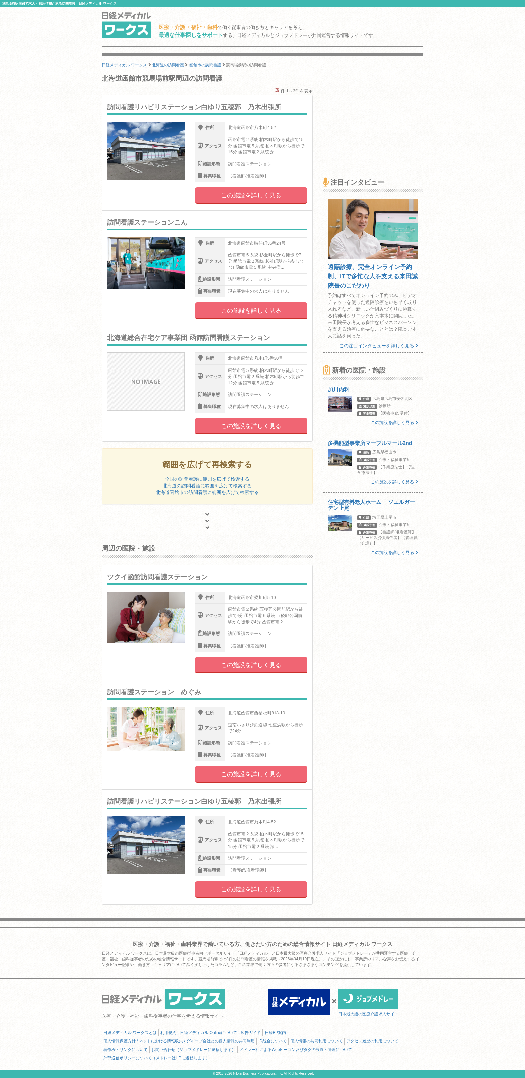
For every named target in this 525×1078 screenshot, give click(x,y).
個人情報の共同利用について (316, 1041)
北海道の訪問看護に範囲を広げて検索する (207, 485)
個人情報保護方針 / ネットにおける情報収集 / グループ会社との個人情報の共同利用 (179, 1041)
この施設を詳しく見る (251, 195)
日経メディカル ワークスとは (130, 1032)
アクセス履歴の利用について (372, 1041)
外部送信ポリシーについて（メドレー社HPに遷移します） (156, 1058)
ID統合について (272, 1041)
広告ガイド (251, 1032)
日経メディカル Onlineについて (208, 1032)
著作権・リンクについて (125, 1049)
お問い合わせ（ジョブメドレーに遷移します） (193, 1049)
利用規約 (168, 1032)
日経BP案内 (275, 1032)
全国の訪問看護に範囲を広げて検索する (207, 479)
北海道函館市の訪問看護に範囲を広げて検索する (207, 492)
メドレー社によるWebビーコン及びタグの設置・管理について (295, 1049)
